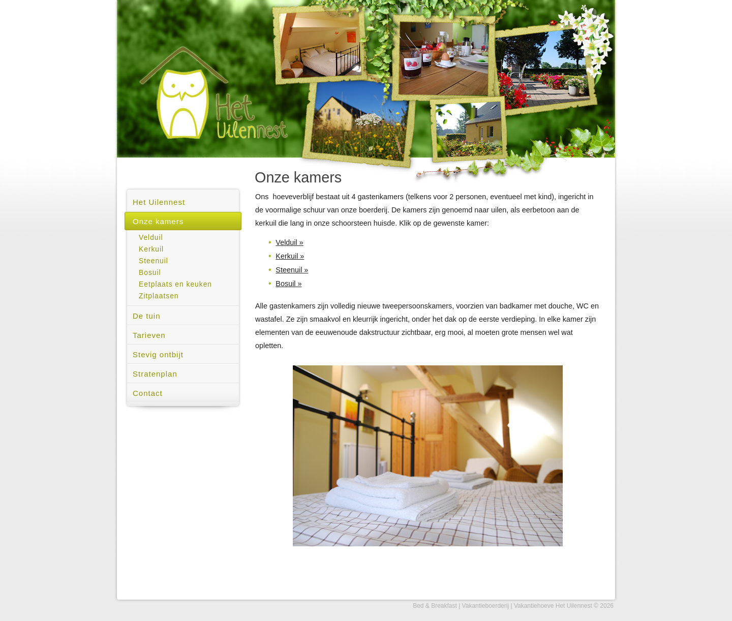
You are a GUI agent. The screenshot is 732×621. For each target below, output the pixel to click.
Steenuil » (292, 270)
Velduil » (289, 242)
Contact (148, 393)
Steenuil (153, 261)
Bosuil (150, 272)
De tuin (147, 316)
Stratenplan (155, 373)
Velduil (151, 237)
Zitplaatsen (159, 296)
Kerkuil (151, 249)
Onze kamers (158, 221)
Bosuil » (288, 284)
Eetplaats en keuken (175, 284)
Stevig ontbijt (158, 354)
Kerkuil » (290, 256)
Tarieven (149, 335)
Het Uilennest (159, 202)
